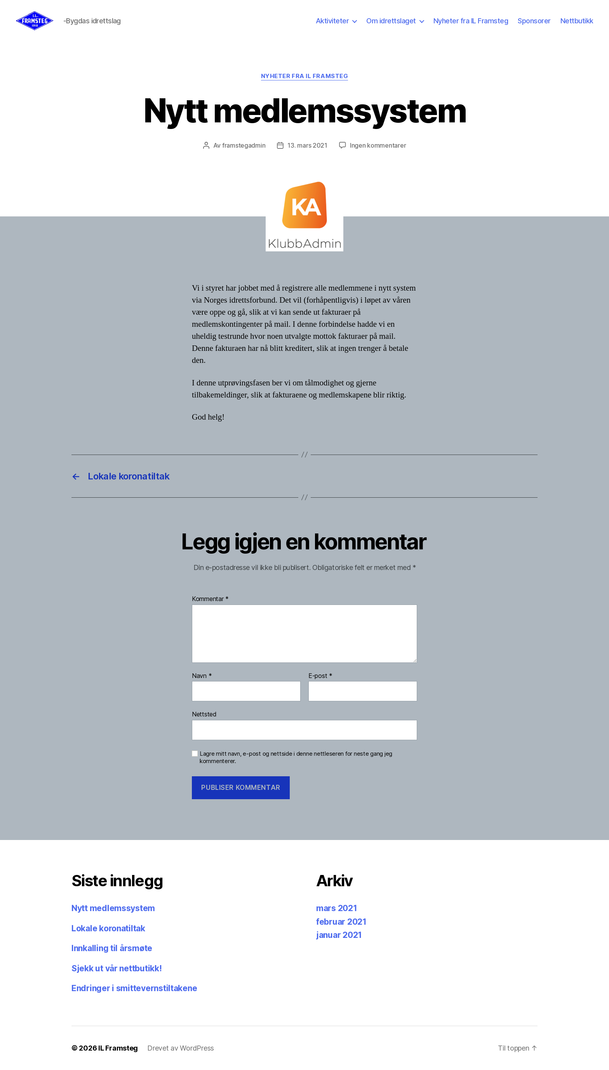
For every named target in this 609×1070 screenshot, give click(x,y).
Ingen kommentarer (378, 145)
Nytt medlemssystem (113, 908)
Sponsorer (534, 21)
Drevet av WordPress (180, 1048)
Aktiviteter (332, 21)
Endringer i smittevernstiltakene (134, 988)
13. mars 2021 (307, 145)
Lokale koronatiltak (108, 928)
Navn (202, 676)
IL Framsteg (118, 1048)
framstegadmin (244, 145)
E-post (320, 676)
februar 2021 (341, 922)
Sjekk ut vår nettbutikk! (116, 968)
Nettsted (204, 714)
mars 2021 (336, 908)
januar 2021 (339, 935)
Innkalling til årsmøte (111, 948)
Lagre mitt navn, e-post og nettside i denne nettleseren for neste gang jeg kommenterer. (296, 757)
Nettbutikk (576, 21)
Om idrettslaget (391, 21)
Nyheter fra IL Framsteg (470, 21)
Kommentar (210, 599)
